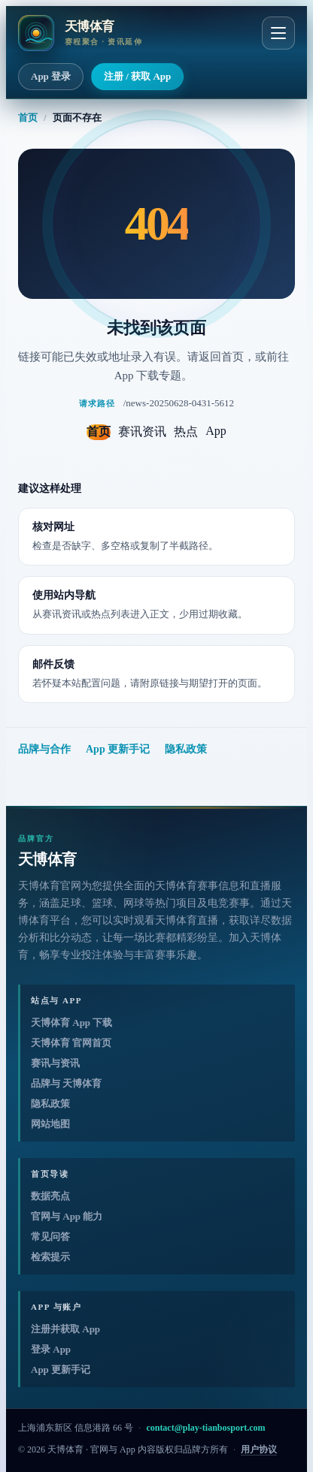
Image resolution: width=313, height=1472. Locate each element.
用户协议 (259, 1449)
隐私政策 (186, 749)
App (215, 430)
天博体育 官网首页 (71, 1042)
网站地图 (50, 1124)
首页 (28, 117)
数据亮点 (50, 1196)
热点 (186, 431)
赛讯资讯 (142, 431)
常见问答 (50, 1236)
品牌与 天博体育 (66, 1083)
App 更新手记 (118, 749)
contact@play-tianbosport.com (205, 1427)
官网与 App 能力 (66, 1216)
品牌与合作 (44, 749)
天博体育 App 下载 (71, 1022)
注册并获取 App (65, 1329)
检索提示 (50, 1256)
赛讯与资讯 (55, 1063)
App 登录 (51, 76)
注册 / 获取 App (137, 76)
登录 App (51, 1349)
